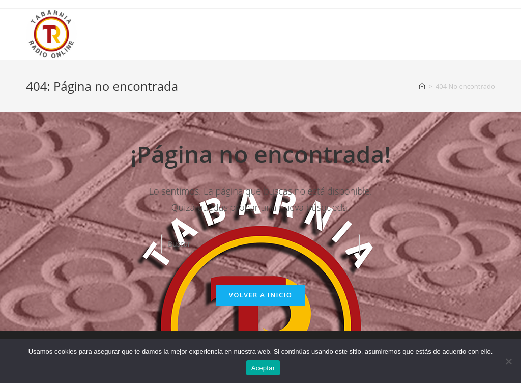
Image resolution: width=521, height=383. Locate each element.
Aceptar (263, 368)
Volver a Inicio (260, 294)
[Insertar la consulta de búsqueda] (260, 244)
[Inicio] (422, 86)
